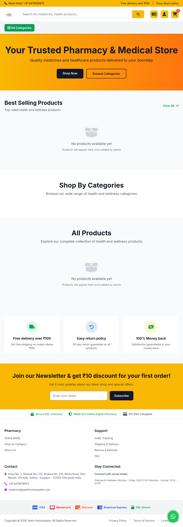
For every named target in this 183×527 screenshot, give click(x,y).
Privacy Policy (118, 520)
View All (171, 106)
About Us (10, 450)
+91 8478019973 (19, 483)
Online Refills (12, 438)
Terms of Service (143, 520)
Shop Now (70, 73)
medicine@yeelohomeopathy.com (29, 489)
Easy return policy (167, 3)
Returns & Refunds (106, 450)
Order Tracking (104, 438)
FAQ (97, 456)
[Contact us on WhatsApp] (173, 517)
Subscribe (121, 396)
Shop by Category (15, 444)
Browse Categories (106, 74)
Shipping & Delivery (107, 444)
